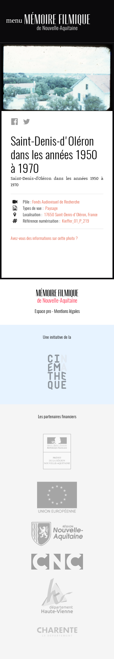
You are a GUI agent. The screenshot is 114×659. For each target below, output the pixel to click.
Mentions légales (67, 311)
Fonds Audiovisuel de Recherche (56, 202)
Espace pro (43, 311)
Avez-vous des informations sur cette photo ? (44, 238)
